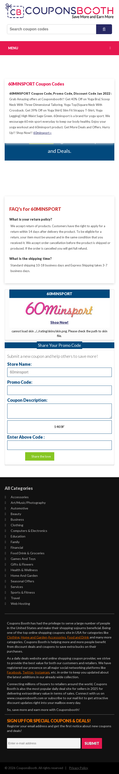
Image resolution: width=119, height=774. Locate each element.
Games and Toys (20, 559)
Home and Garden (21, 575)
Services (14, 587)
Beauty (13, 514)
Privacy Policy (78, 768)
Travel (12, 598)
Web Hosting (17, 604)
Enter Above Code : (26, 436)
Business (14, 519)
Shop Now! (59, 322)
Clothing (14, 525)
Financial (14, 547)
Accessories (16, 497)
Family (12, 542)
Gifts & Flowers (19, 564)
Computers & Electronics (26, 531)
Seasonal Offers (19, 581)
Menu (13, 48)
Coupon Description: (27, 400)
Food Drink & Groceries (24, 553)
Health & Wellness (21, 570)
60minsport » (42, 133)
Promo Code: (19, 382)
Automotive (16, 508)
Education (15, 536)
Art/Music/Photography (25, 503)
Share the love (41, 456)
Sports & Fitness (20, 592)
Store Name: (19, 364)
